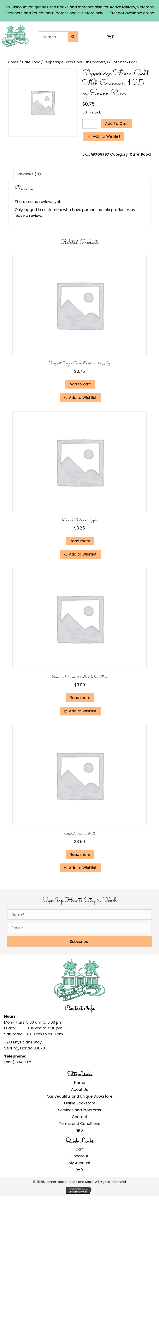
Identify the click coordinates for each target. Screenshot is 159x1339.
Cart (79, 1149)
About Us (79, 1089)
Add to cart (116, 123)
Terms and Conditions (79, 1123)
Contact (79, 1116)
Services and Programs (79, 1109)
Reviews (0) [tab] (29, 173)
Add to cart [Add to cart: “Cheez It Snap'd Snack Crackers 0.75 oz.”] (80, 384)
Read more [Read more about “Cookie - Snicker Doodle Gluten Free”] (80, 697)
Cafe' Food (31, 62)
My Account (79, 1162)
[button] (103, 136)
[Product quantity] (89, 124)
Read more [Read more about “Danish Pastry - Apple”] (80, 541)
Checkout (79, 1156)
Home (13, 62)
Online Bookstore (79, 1103)
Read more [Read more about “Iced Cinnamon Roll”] (80, 854)
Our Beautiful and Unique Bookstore (79, 1096)
